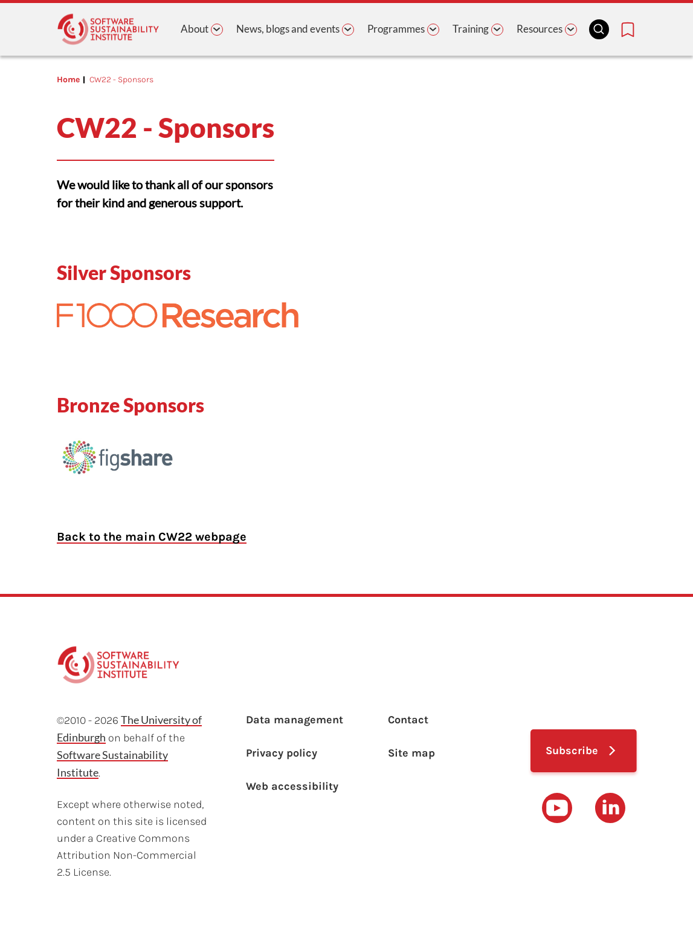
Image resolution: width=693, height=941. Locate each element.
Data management (294, 719)
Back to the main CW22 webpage (152, 537)
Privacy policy (281, 753)
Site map (411, 753)
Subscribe (572, 750)
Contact (408, 719)
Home (68, 79)
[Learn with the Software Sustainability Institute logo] (108, 29)
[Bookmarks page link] (628, 30)
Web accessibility (292, 786)
